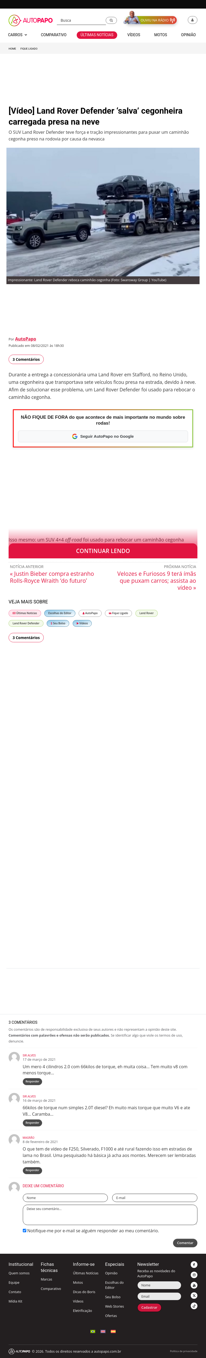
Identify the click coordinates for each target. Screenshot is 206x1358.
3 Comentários (26, 359)
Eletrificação (82, 1310)
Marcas (46, 1279)
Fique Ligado (28, 48)
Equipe (14, 1282)
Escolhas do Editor (59, 613)
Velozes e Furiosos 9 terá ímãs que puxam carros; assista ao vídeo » (156, 580)
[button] (111, 20)
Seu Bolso (58, 623)
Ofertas (111, 1316)
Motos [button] (160, 35)
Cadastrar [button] (149, 1307)
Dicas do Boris (84, 1292)
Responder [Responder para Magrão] (32, 1170)
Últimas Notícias (25, 613)
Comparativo (51, 1288)
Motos (78, 1282)
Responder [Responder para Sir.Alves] (32, 1081)
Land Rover (146, 613)
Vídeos (82, 623)
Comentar (185, 1243)
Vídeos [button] (133, 35)
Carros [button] (17, 35)
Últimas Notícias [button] (96, 35)
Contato (15, 1292)
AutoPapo (25, 339)
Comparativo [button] (53, 35)
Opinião (111, 1273)
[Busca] (81, 20)
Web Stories (114, 1306)
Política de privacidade (183, 1351)
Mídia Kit (15, 1301)
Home (12, 48)
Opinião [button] (188, 35)
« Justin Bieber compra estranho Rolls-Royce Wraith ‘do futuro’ (52, 577)
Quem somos (19, 1273)
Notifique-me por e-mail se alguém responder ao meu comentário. (91, 1231)
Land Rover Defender (26, 623)
